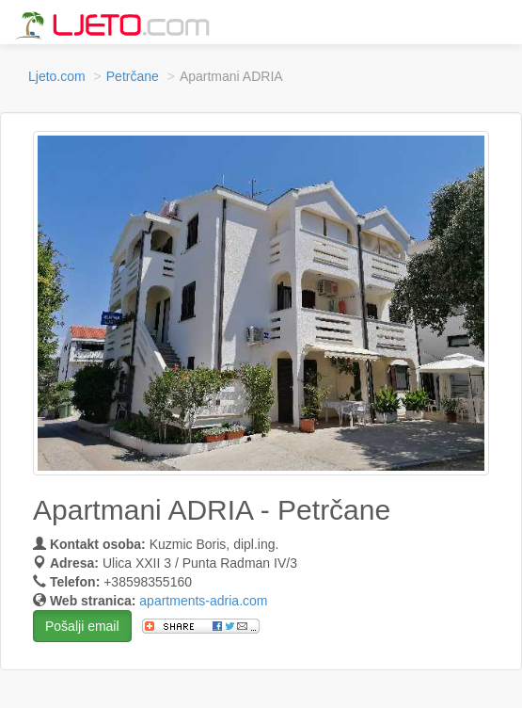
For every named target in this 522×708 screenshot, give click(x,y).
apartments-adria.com (203, 600)
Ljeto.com (57, 76)
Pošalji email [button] (82, 626)
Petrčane (132, 76)
